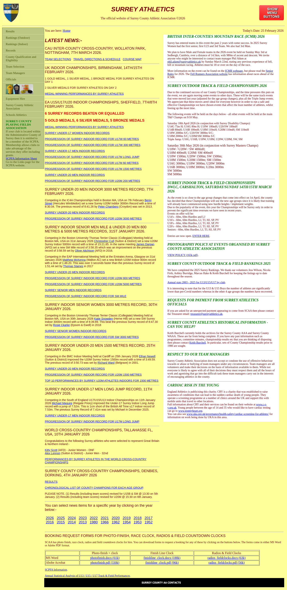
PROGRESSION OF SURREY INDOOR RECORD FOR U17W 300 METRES (93, 145)
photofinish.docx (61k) (105, 557)
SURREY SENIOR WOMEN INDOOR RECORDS (75, 331)
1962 (116, 522)
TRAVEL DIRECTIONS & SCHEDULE (97, 59)
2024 (72, 518)
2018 (138, 518)
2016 (50, 522)
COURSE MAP (132, 59)
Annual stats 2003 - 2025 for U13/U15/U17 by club (196, 282)
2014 (72, 522)
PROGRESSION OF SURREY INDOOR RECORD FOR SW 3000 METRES (92, 337)
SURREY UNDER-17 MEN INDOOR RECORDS (75, 151)
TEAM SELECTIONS (58, 59)
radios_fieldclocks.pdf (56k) (226, 562)
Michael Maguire (62, 403)
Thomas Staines (73, 266)
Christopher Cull (104, 241)
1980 (94, 522)
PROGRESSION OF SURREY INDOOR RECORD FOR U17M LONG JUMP (92, 157)
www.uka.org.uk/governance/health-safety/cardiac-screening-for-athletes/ (228, 414)
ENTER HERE (201, 235)
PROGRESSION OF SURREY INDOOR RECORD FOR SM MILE (85, 296)
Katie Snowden (103, 318)
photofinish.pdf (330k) (104, 562)
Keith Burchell (197, 342)
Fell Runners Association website (209, 74)
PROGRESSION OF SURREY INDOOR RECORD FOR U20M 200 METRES (92, 180)
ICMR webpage (234, 70)
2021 (105, 518)
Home (66, 30)
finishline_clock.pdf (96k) (162, 562)
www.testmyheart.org (190, 410)
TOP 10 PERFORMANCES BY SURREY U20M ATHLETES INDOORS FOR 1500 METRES (101, 380)
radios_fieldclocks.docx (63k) (226, 557)
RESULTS (51, 481)
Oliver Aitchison (84, 250)
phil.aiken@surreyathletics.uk (184, 61)
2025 (61, 518)
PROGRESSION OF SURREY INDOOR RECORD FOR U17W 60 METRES (92, 139)
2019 (127, 518)
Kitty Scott (51, 450)
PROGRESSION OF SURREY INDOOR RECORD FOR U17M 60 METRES (92, 162)
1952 (149, 522)
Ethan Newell (147, 356)
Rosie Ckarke (61, 325)
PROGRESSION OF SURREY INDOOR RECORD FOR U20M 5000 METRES (93, 284)
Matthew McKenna (74, 259)
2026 (50, 518)
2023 (83, 518)
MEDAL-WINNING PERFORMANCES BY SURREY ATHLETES (84, 93)
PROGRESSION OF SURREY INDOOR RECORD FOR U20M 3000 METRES (93, 218)
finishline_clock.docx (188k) (162, 557)
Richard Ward (106, 362)
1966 (105, 522)
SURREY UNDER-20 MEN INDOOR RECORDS (75, 174)
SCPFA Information (56, 569)
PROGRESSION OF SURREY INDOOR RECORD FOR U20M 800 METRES (92, 278)
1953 (138, 522)
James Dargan (145, 244)
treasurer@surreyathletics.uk (207, 313)
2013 (83, 522)
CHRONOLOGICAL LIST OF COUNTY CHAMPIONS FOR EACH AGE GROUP (94, 487)
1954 (127, 522)
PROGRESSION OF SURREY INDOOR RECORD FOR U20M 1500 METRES (93, 374)
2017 (149, 518)
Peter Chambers (108, 206)
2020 (116, 518)
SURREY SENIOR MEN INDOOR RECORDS (73, 290)
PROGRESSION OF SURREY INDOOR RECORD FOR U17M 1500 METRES (93, 168)
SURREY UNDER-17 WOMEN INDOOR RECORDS (77, 133)
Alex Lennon (52, 453)
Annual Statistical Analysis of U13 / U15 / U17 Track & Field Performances (87, 575)
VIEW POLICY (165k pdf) (182, 255)
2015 (61, 522)
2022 (94, 518)
